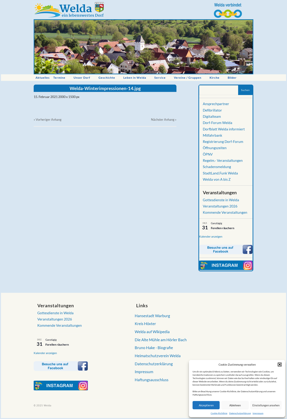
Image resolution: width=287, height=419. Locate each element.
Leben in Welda (134, 77)
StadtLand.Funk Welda (220, 173)
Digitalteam (212, 116)
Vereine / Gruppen (187, 77)
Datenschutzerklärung (240, 413)
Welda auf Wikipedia (151, 331)
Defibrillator (212, 110)
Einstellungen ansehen (265, 405)
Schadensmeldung (217, 167)
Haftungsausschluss (150, 379)
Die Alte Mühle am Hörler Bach (160, 339)
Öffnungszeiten (215, 148)
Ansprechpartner (216, 104)
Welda (47, 405)
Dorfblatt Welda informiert (224, 129)
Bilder (232, 77)
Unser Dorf (82, 77)
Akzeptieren (206, 405)
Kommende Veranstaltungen (225, 212)
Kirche (214, 77)
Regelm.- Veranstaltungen (223, 161)
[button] (280, 364)
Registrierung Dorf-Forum (223, 142)
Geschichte (106, 77)
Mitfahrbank (212, 135)
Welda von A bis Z (217, 179)
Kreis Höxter (144, 323)
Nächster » (163, 119)
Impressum (258, 413)
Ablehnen (235, 405)
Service (160, 77)
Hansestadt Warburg (151, 315)
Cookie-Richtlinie (219, 413)
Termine (59, 77)
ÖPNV (208, 154)
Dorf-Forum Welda (217, 123)
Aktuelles (43, 77)
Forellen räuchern (222, 228)
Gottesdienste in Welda (221, 200)
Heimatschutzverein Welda (157, 355)
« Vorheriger (47, 119)
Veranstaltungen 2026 (220, 206)
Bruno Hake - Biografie (153, 347)
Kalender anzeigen (210, 236)
